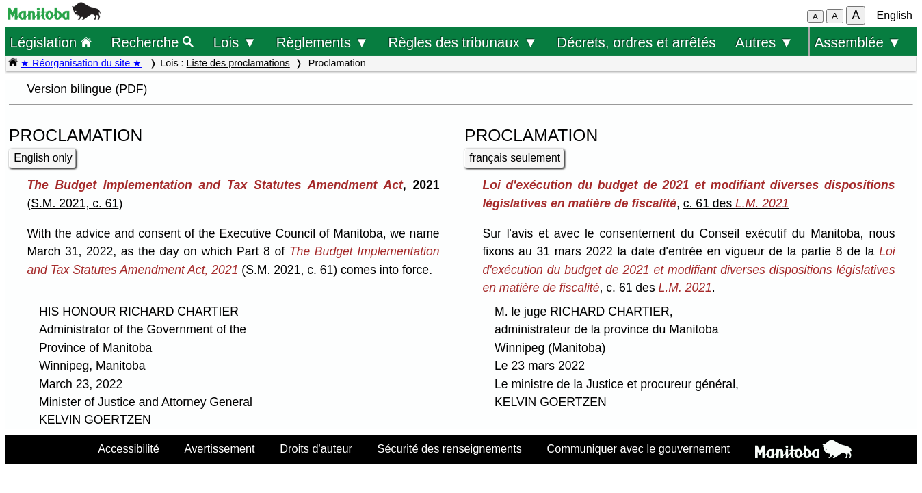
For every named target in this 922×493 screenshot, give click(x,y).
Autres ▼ (764, 42)
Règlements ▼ (322, 42)
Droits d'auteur (316, 448)
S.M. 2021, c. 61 (74, 203)
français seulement (514, 158)
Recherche (152, 42)
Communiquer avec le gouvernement (638, 448)
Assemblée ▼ (858, 42)
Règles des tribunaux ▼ (463, 42)
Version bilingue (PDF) (87, 89)
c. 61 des (736, 203)
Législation (51, 42)
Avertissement (220, 448)
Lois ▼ (235, 42)
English (894, 15)
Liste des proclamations (238, 63)
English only (43, 158)
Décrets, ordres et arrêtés (636, 42)
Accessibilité (128, 448)
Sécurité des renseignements (450, 448)
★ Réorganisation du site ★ (81, 63)
